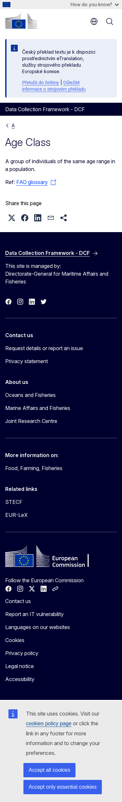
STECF (13, 502)
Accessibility (19, 679)
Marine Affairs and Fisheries (37, 408)
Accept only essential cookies (63, 787)
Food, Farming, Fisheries (33, 468)
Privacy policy (21, 653)
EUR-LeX (16, 515)
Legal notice (19, 666)
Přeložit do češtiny (40, 82)
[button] (12, 218)
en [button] (94, 21)
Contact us (18, 601)
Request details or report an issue (44, 348)
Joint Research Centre (31, 421)
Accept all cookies (49, 770)
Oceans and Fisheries (30, 395)
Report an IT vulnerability (34, 614)
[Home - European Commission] (21, 21)
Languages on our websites (37, 627)
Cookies (14, 640)
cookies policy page (49, 723)
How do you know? (95, 4)
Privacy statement (26, 361)
